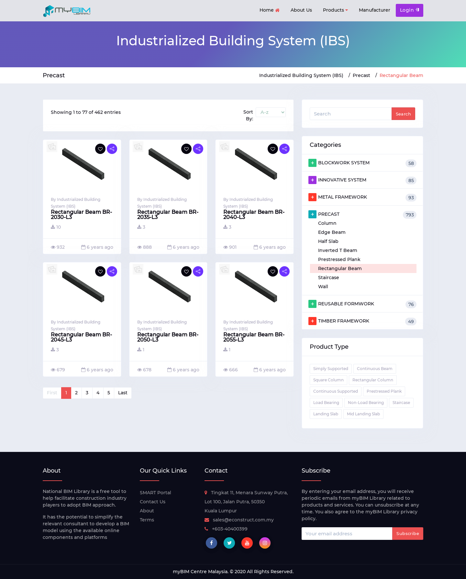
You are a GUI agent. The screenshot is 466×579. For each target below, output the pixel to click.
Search (403, 113)
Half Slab (328, 241)
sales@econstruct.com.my (239, 520)
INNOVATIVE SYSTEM (362, 180)
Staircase (328, 277)
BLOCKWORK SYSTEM (362, 163)
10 (56, 227)
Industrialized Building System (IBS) (301, 75)
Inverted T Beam (337, 250)
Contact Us (152, 502)
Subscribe (407, 533)
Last (123, 393)
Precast (361, 75)
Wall (323, 287)
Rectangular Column (372, 379)
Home (270, 10)
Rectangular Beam (340, 268)
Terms (147, 520)
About (147, 511)
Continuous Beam (375, 368)
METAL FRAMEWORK (362, 197)
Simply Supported (330, 368)
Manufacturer (374, 10)
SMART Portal (155, 493)
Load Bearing (326, 402)
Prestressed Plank (339, 259)
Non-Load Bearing (366, 402)
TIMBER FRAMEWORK (362, 321)
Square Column (328, 379)
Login (409, 10)
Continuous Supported (335, 391)
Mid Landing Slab (363, 413)
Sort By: (248, 115)
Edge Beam (332, 232)
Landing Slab (325, 413)
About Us (301, 10)
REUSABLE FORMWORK (362, 304)
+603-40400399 (226, 529)
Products (335, 10)
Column (327, 223)
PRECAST (362, 214)
